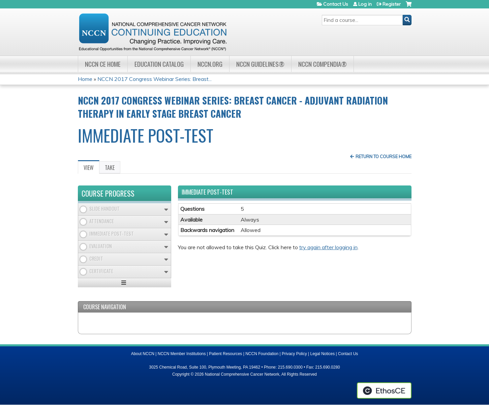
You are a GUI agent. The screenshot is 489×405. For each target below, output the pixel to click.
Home (85, 79)
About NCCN (142, 353)
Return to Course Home (383, 156)
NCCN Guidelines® (260, 64)
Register (392, 4)
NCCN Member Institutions (182, 353)
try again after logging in (328, 247)
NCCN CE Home (103, 64)
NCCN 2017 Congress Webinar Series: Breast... (154, 79)
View (91, 169)
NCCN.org (209, 64)
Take (110, 168)
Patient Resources (225, 353)
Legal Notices (322, 353)
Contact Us (335, 4)
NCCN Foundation (261, 353)
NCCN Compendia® (322, 64)
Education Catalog (159, 64)
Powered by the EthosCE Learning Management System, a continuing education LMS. (384, 390)
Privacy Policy (294, 353)
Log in (365, 4)
